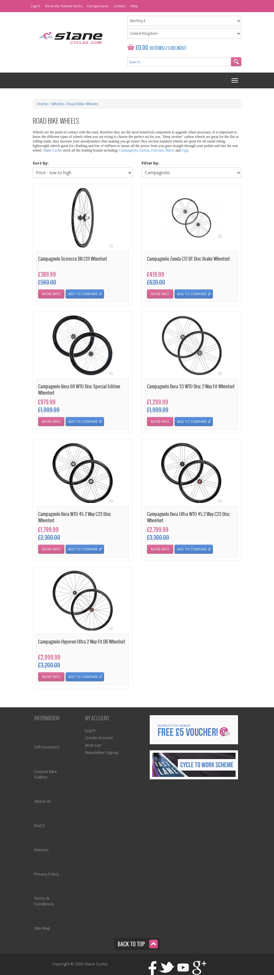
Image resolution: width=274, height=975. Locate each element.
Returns (41, 850)
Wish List (93, 745)
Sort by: (41, 163)
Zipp (185, 150)
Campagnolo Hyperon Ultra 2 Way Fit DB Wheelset (81, 641)
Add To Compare (83, 294)
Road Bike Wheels (82, 103)
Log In (35, 6)
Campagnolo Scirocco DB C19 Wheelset (72, 259)
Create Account (99, 737)
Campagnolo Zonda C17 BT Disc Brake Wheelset (188, 259)
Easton (144, 150)
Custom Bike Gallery (45, 774)
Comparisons (97, 6)
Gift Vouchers (46, 747)
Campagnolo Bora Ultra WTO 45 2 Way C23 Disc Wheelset (188, 517)
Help (134, 6)
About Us (42, 801)
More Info (51, 294)
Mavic (170, 150)
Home (42, 103)
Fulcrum (157, 150)
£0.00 (142, 48)
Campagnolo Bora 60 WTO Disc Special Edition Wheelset (79, 390)
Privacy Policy (46, 874)
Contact (119, 6)
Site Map (42, 928)
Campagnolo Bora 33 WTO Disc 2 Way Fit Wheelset (191, 386)
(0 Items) (157, 48)
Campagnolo (128, 150)
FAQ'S (39, 825)
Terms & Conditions (44, 901)
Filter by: (150, 163)
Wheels (57, 103)
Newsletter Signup (102, 752)
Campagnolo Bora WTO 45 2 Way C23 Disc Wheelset (74, 517)
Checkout (177, 48)
